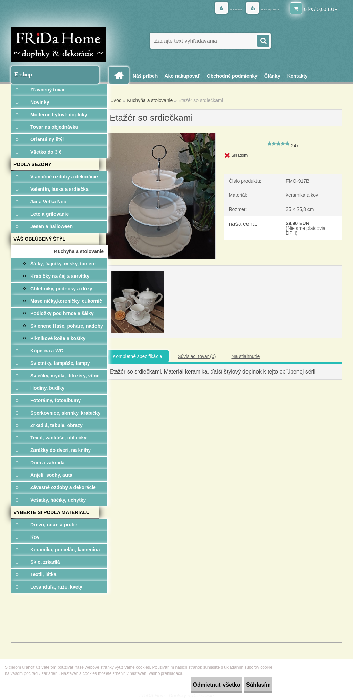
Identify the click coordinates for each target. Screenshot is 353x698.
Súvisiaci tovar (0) (197, 356)
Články (272, 76)
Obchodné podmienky (232, 76)
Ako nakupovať (182, 76)
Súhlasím (251, 685)
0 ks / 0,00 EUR (321, 8)
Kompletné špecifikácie (137, 356)
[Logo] (58, 44)
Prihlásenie (211, 8)
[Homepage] (121, 75)
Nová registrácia (260, 8)
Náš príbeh (145, 76)
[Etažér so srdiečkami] (160, 135)
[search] (262, 40)
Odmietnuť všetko (195, 685)
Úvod (116, 100)
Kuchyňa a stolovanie (150, 100)
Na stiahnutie (245, 356)
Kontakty (297, 76)
